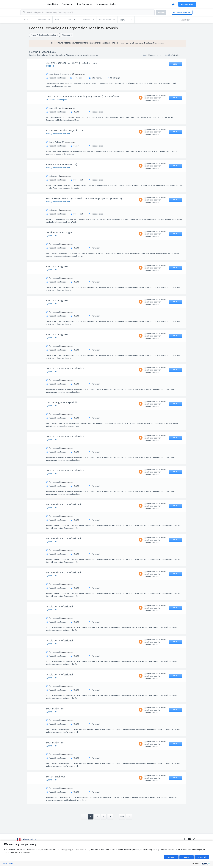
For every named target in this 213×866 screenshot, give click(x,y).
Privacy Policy (8, 863)
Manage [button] (171, 857)
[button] (72, 19)
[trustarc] (205, 863)
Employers (67, 4)
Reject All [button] (202, 857)
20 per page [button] (154, 55)
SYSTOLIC (50, 66)
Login (172, 4)
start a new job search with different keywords (142, 42)
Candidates (52, 4)
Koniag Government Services (58, 133)
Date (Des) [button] (178, 55)
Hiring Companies (84, 4)
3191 (122, 816)
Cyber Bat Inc (51, 235)
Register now (187, 4)
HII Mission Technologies (56, 99)
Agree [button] (186, 857)
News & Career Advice (106, 4)
